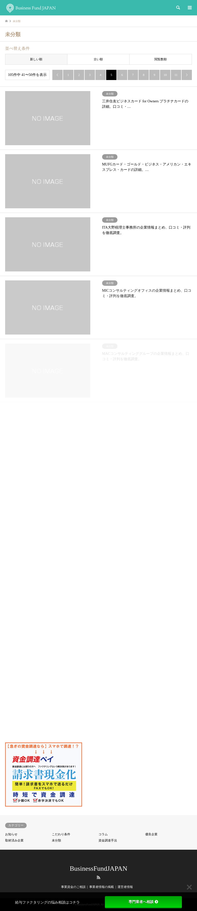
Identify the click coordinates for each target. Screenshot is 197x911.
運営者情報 (125, 887)
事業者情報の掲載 (101, 887)
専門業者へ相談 (143, 901)
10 (165, 75)
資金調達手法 (107, 840)
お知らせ (11, 834)
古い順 (98, 59)
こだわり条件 (61, 834)
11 (176, 75)
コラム (103, 834)
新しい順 (36, 59)
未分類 (56, 840)
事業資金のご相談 (73, 887)
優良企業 (151, 834)
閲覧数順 (160, 59)
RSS (98, 877)
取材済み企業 (14, 840)
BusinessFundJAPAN (98, 868)
